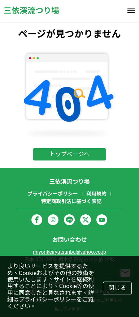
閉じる (117, 287)
